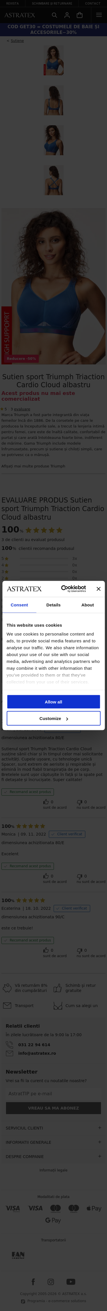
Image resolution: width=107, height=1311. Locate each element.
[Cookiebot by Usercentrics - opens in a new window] (64, 589)
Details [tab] (54, 604)
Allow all (53, 701)
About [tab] (87, 604)
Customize (53, 718)
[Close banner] (98, 589)
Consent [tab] (19, 604)
